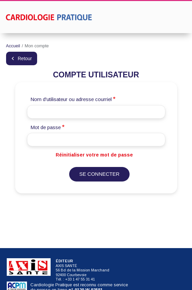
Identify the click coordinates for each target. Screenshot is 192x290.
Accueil (13, 45)
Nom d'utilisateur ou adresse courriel (71, 99)
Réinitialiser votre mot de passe (94, 155)
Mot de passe (45, 127)
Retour (25, 58)
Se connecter (99, 174)
